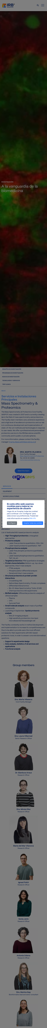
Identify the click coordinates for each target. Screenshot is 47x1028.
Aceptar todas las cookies (33, 523)
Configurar (12, 523)
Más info (32, 518)
